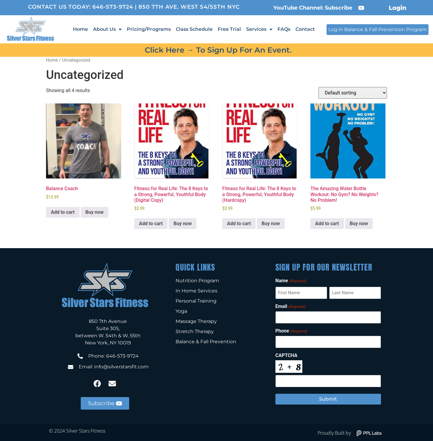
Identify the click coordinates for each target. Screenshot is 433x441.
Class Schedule (194, 29)
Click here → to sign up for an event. (218, 49)
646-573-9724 (112, 7)
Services (259, 29)
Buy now (95, 212)
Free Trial (229, 29)
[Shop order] (352, 93)
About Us (107, 29)
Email (290, 306)
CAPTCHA (286, 355)
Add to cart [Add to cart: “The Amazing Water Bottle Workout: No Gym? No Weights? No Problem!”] (327, 223)
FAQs (284, 29)
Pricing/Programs (149, 29)
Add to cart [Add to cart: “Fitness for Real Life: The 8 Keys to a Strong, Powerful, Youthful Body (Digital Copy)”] (151, 223)
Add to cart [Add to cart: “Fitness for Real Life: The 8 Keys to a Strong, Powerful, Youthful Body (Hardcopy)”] (239, 223)
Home (80, 29)
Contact (305, 29)
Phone (291, 330)
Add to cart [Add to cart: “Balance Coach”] (63, 212)
